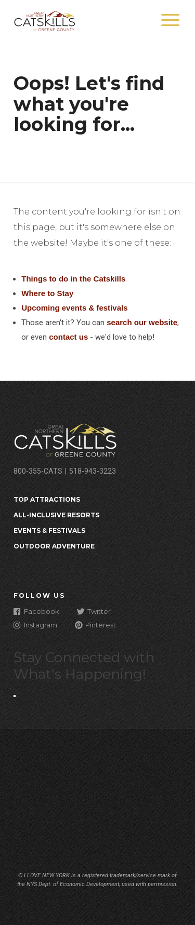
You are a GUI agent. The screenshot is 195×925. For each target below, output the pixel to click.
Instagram (35, 624)
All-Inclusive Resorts (56, 515)
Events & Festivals (49, 530)
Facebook (36, 611)
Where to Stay (47, 293)
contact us (68, 336)
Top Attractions (47, 499)
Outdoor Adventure (54, 546)
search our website (142, 322)
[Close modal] (15, 696)
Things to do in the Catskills (73, 278)
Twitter (94, 611)
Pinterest (95, 624)
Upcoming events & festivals (74, 307)
